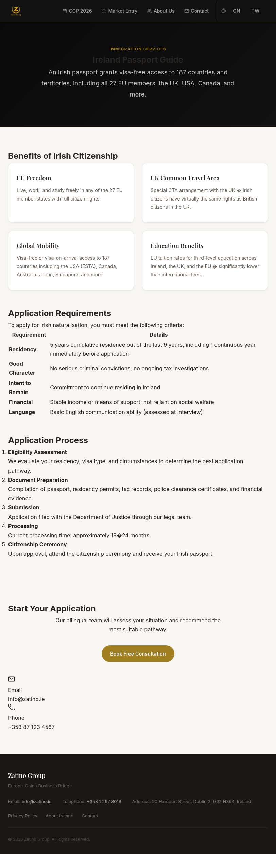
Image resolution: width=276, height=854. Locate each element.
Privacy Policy (22, 815)
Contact (196, 11)
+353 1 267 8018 (104, 801)
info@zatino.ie (36, 801)
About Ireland (59, 815)
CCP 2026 (77, 11)
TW (255, 11)
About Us (160, 11)
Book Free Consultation (138, 654)
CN (236, 11)
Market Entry (120, 11)
